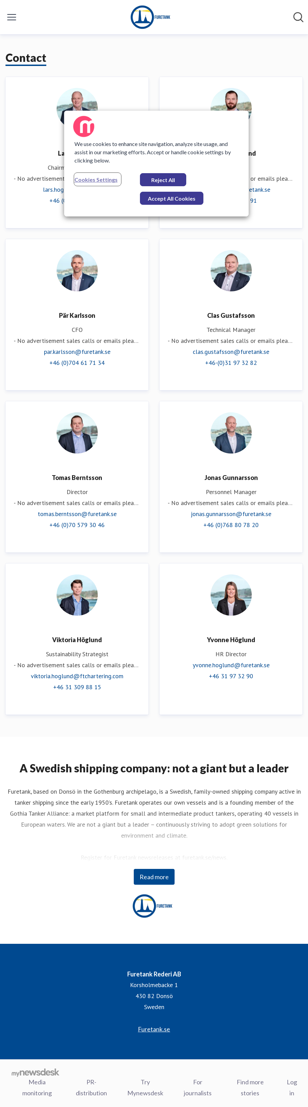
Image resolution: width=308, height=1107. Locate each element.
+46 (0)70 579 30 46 (77, 525)
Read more (154, 877)
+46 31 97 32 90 (231, 676)
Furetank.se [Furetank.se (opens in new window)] (154, 1029)
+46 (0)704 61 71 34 (77, 363)
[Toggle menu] (11, 17)
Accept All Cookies (172, 198)
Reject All (163, 180)
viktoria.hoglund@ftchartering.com (77, 676)
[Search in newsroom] (298, 17)
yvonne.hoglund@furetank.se (231, 665)
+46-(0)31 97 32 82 (231, 363)
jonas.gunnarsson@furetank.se (231, 514)
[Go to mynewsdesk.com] (35, 1072)
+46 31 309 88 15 (77, 687)
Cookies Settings (96, 179)
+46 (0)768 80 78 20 (231, 525)
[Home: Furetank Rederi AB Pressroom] (152, 17)
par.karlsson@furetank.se (77, 352)
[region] (156, 163)
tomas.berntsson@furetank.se (77, 514)
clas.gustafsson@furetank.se (231, 352)
